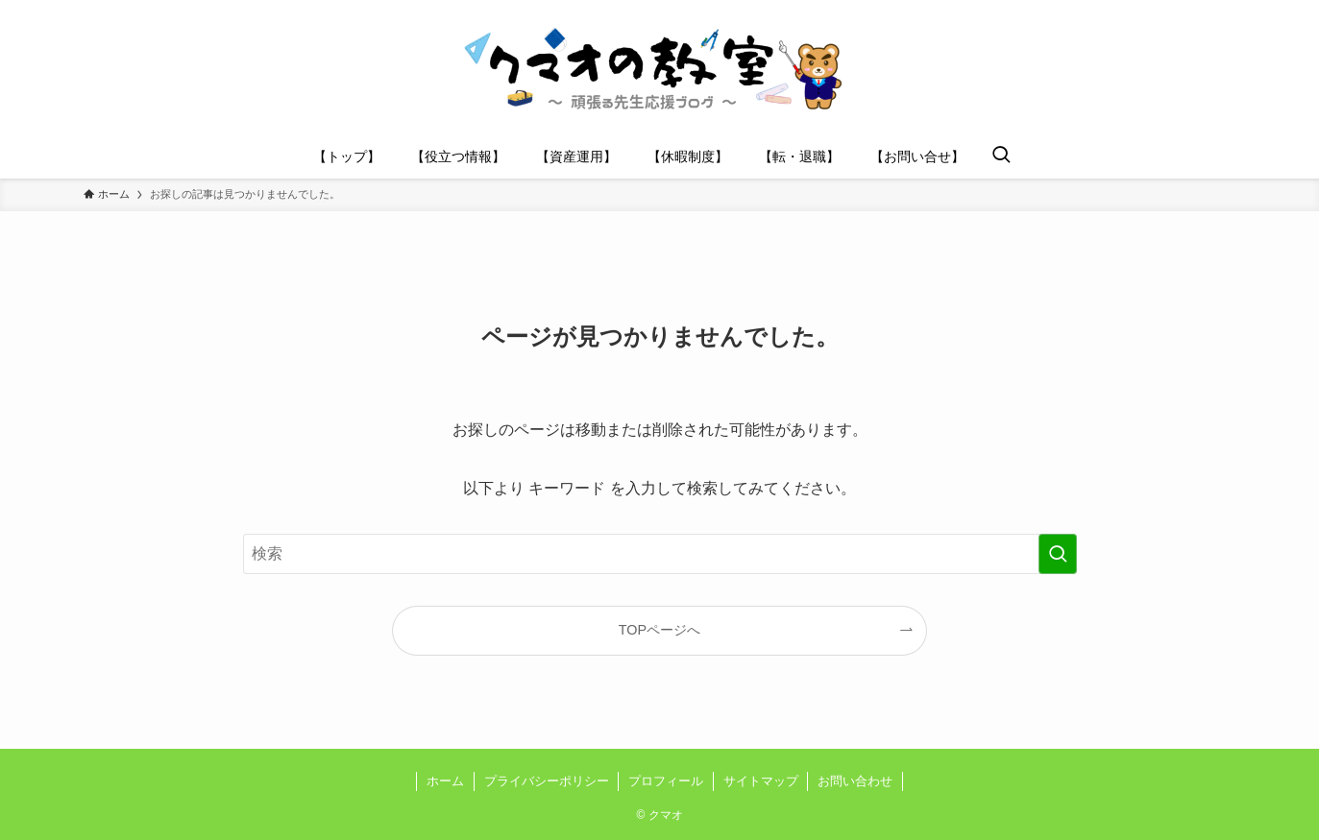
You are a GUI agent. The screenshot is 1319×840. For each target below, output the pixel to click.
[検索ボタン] (1001, 156)
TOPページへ (659, 629)
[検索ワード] (660, 554)
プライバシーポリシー (546, 781)
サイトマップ (760, 781)
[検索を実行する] (1057, 554)
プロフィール (665, 781)
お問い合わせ (855, 781)
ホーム (445, 781)
